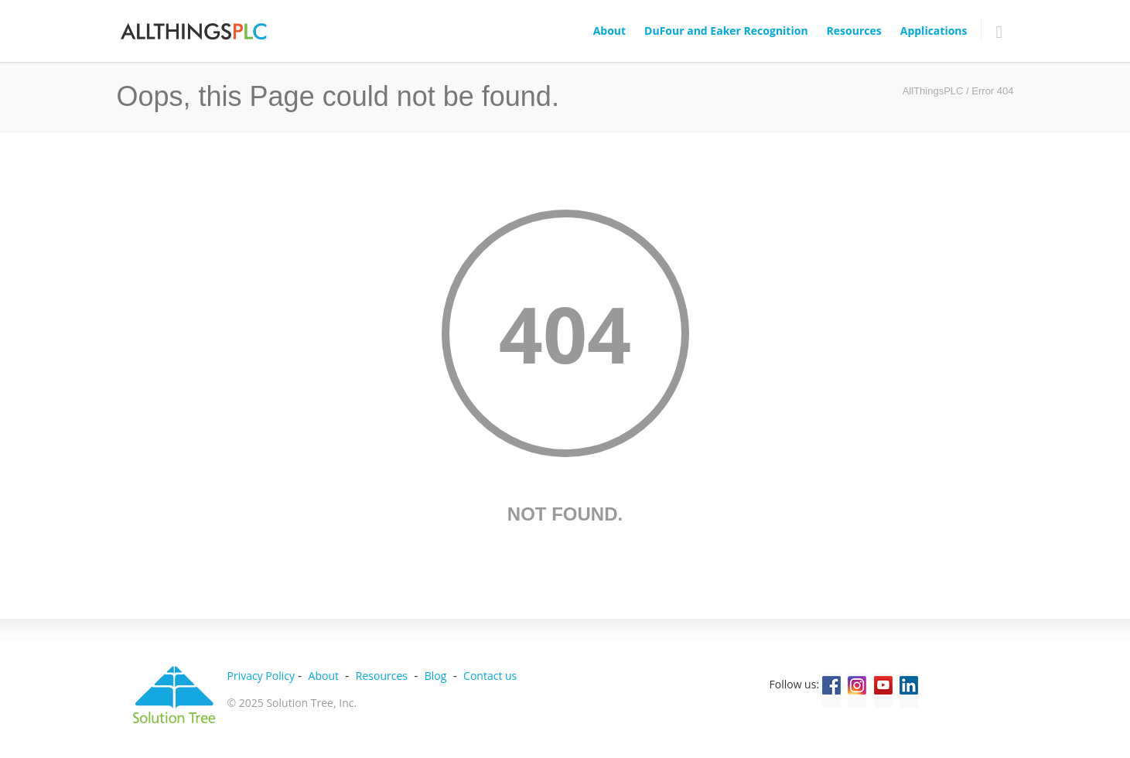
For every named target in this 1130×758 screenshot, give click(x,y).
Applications (934, 30)
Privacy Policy (261, 675)
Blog (436, 675)
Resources (854, 30)
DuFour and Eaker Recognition (726, 30)
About (609, 30)
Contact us (490, 675)
